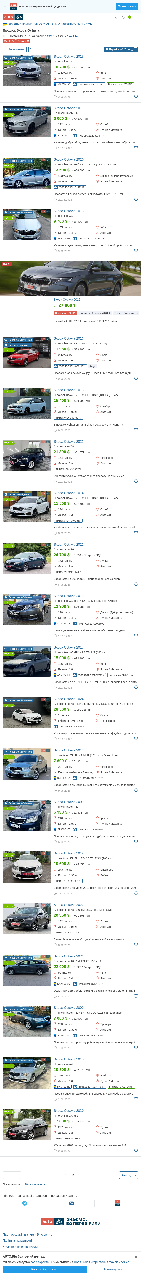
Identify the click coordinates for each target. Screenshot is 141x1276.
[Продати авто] (129, 17)
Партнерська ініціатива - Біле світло (27, 1234)
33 (11, 114)
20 (11, 602)
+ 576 (48, 35)
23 (11, 391)
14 (11, 1112)
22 (11, 443)
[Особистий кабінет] (137, 17)
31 (11, 217)
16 (11, 963)
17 (11, 906)
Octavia (22, 41)
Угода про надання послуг (20, 1246)
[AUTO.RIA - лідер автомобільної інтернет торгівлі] (13, 17)
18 (11, 705)
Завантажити (127, 6)
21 (11, 546)
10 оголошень (33, 1184)
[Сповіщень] (123, 17)
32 (11, 166)
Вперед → (129, 1175)
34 (11, 63)
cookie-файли (40, 1262)
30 (11, 350)
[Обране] (116, 17)
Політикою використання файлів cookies (101, 1262)
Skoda (7, 41)
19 (11, 654)
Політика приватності (17, 1240)
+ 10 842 (72, 35)
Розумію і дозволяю (44, 1269)
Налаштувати (113, 1269)
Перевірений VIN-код (119, 49)
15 (11, 1014)
